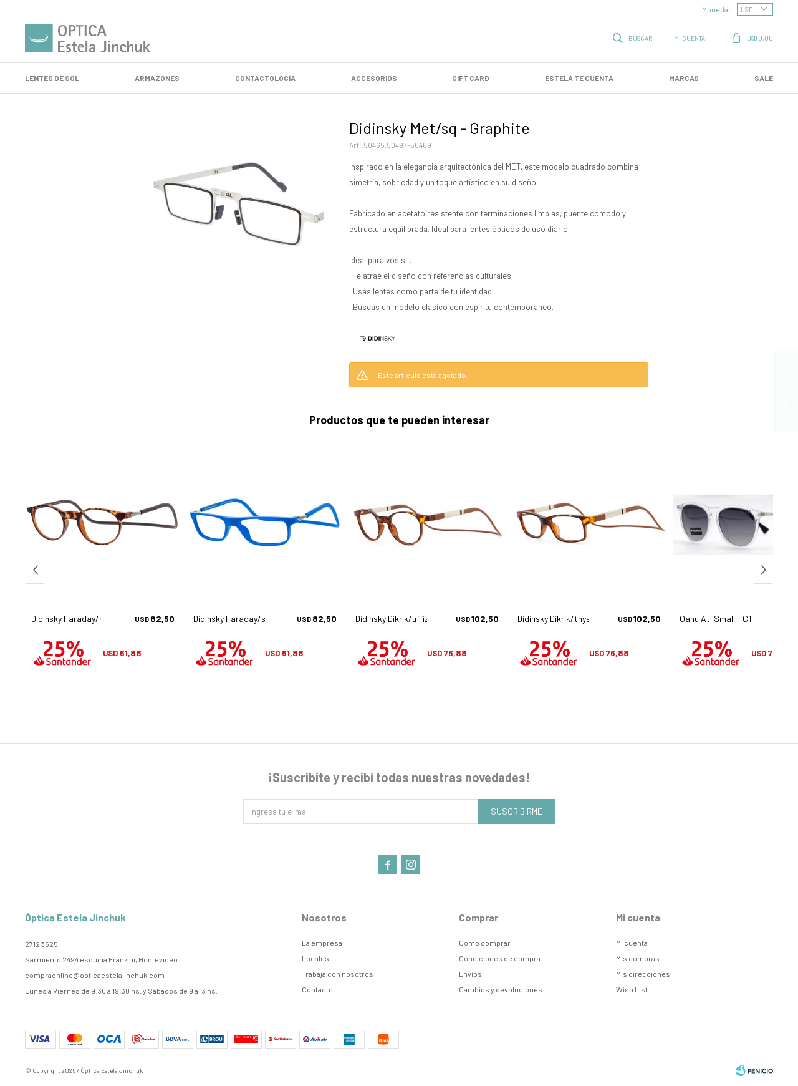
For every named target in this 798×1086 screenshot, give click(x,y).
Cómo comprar (485, 942)
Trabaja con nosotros (337, 973)
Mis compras (638, 958)
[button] (763, 570)
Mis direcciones (643, 973)
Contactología (265, 78)
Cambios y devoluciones (500, 989)
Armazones (157, 78)
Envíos (470, 973)
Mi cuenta (632, 942)
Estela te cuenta (579, 78)
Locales (315, 958)
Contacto (317, 989)
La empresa (322, 942)
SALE (763, 78)
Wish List (632, 989)
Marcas (684, 78)
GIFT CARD (470, 78)
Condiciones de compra (500, 958)
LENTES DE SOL (52, 78)
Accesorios (374, 78)
